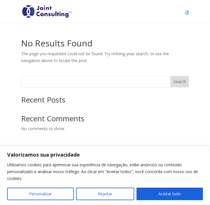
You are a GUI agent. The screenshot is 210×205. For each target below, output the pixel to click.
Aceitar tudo (169, 193)
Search (180, 81)
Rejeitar (105, 193)
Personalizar (40, 193)
